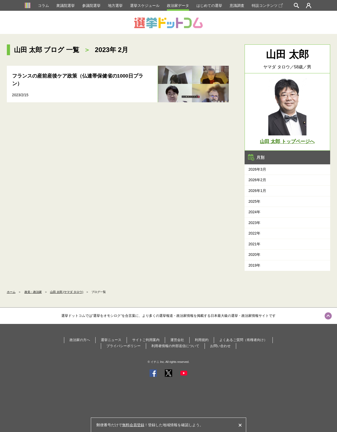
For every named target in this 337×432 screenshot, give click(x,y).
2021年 (254, 244)
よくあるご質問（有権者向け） (243, 340)
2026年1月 (257, 191)
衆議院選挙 (65, 5)
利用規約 (202, 340)
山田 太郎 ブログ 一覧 (47, 49)
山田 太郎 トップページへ (287, 141)
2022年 (254, 233)
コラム (43, 5)
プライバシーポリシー (123, 346)
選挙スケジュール (145, 5)
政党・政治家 (33, 291)
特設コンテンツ (267, 5)
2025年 (254, 201)
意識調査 (237, 5)
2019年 (254, 265)
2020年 (254, 254)
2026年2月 (257, 180)
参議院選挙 (91, 5)
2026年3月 (257, 169)
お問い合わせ (220, 346)
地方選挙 (115, 5)
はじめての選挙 (209, 5)
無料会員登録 (133, 425)
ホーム (11, 291)
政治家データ (178, 5)
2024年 (254, 212)
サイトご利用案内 (146, 340)
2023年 (254, 223)
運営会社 (177, 340)
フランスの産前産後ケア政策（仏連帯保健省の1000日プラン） (77, 79)
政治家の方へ (80, 340)
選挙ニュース (111, 340)
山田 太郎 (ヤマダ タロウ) (66, 291)
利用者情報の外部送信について (175, 346)
